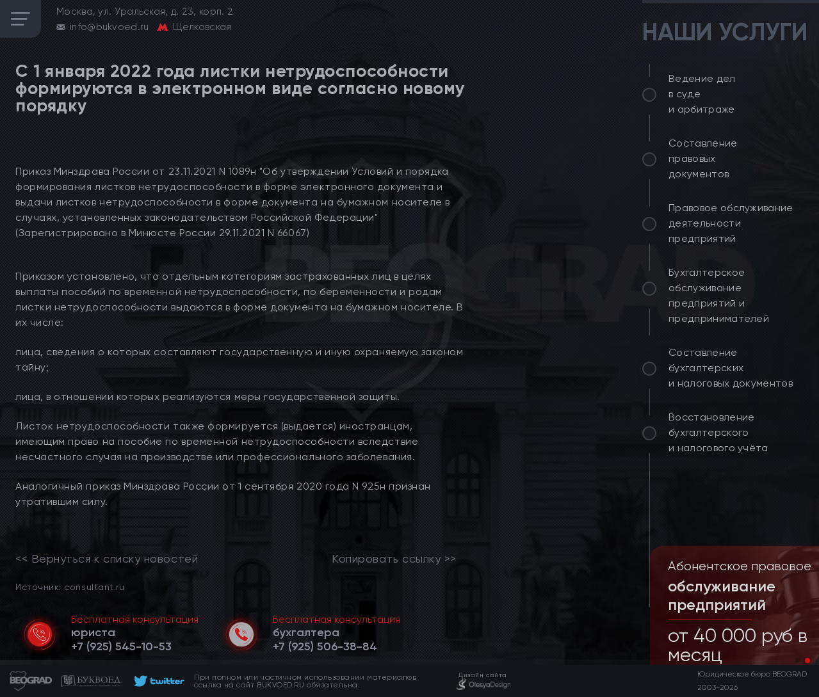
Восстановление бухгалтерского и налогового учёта (718, 432)
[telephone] (121, 646)
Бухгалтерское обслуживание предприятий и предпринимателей (719, 295)
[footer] (157, 681)
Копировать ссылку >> (394, 559)
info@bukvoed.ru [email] (109, 26)
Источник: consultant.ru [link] (69, 586)
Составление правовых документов (703, 158)
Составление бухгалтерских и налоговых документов (731, 367)
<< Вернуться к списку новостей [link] (106, 559)
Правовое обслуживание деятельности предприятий (731, 223)
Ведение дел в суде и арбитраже (702, 93)
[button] (797, 660)
